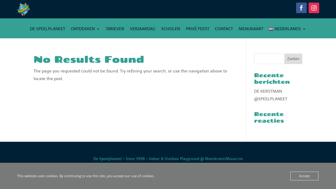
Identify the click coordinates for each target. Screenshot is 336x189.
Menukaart (251, 29)
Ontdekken (83, 29)
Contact (224, 29)
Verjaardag (142, 29)
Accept (304, 176)
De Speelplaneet (47, 29)
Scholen (170, 29)
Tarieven (115, 29)
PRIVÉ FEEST (197, 29)
